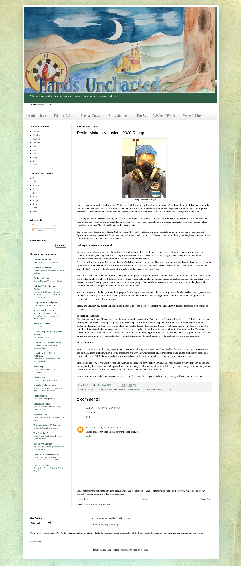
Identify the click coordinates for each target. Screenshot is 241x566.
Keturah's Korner (42, 323)
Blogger (143, 550)
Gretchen (36, 135)
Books (87, 389)
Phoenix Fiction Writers (45, 385)
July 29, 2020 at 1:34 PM (110, 427)
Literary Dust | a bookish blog (47, 342)
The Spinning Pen (42, 433)
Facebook (113, 518)
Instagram (126, 518)
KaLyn (36, 200)
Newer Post (83, 499)
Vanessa (36, 211)
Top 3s (141, 115)
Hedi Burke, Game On (43, 337)
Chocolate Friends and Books (46, 428)
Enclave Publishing (42, 267)
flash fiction (95, 389)
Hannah (36, 185)
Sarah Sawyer (92, 427)
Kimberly (37, 139)
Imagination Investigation (46, 302)
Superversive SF (41, 414)
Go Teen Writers (41, 278)
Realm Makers (106, 389)
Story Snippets (119, 115)
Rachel (36, 161)
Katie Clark (91, 408)
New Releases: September (44, 398)
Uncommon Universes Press (46, 454)
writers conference (163, 389)
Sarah (35, 164)
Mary (35, 157)
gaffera (125, 550)
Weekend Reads (164, 115)
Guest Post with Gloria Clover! (46, 380)
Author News (37, 115)
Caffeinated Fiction (43, 259)
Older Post (205, 499)
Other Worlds (40, 377)
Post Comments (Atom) (99, 504)
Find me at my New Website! (46, 262)
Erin (34, 181)
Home (144, 499)
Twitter (105, 518)
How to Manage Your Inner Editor (48, 281)
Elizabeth (37, 178)
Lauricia (36, 142)
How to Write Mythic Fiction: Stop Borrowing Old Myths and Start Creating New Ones (48, 294)
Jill (34, 193)
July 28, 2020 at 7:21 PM (109, 408)
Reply (88, 417)
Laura (35, 207)
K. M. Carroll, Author (44, 310)
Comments (38, 230)
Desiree (36, 131)
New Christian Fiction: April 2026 (48, 305)
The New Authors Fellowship (47, 425)
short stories (118, 389)
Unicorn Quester (41, 465)
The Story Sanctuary (43, 444)
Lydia (35, 153)
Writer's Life (192, 115)
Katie (35, 204)
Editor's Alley (63, 115)
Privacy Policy (36, 541)
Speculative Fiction (131, 389)
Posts (35, 225)
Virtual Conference (147, 389)
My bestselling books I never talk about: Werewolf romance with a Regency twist (47, 316)
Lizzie (35, 150)
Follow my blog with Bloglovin (108, 524)
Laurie (35, 146)
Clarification (39, 326)
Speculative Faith (42, 404)
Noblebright (39, 366)
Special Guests (90, 115)
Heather (36, 189)
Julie (35, 196)
